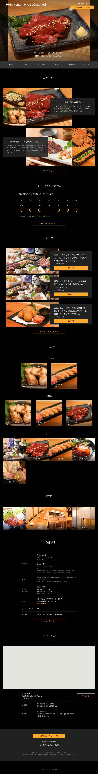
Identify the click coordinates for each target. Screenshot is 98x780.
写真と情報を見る (42, 608)
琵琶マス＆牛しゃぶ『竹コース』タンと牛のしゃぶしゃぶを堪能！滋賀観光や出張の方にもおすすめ (70, 261)
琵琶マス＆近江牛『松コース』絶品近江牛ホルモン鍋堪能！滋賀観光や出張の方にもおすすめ (70, 287)
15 (58, 210)
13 (39, 210)
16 (67, 210)
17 (76, 210)
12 (30, 210)
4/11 (21, 210)
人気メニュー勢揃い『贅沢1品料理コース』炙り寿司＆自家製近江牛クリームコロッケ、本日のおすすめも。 (71, 314)
